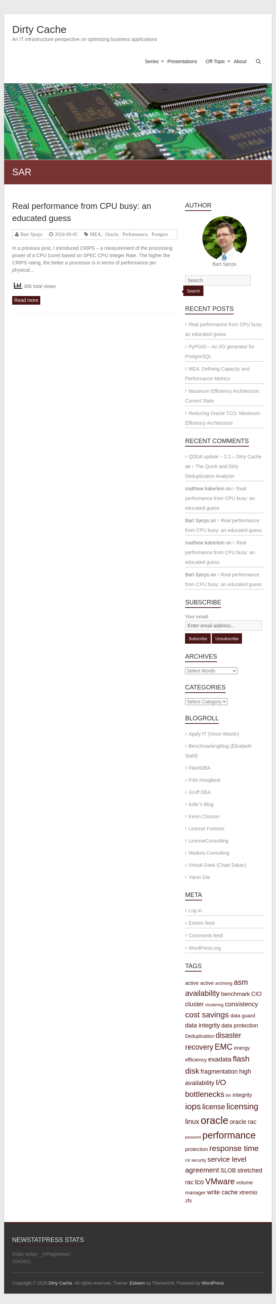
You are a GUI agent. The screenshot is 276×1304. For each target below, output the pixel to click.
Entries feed (202, 923)
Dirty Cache (39, 29)
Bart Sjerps (31, 234)
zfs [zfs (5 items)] (188, 1200)
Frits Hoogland (204, 780)
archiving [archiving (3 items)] (224, 983)
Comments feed (206, 935)
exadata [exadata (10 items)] (219, 1059)
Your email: (197, 616)
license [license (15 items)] (213, 1107)
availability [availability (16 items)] (202, 993)
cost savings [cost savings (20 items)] (207, 1014)
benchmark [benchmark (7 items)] (235, 994)
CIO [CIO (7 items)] (256, 994)
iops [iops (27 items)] (193, 1106)
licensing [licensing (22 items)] (242, 1106)
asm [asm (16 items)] (241, 982)
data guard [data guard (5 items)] (242, 1015)
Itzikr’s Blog (201, 804)
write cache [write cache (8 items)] (222, 1192)
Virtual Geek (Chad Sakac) (217, 865)
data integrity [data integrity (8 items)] (202, 1025)
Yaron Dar (199, 877)
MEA (95, 234)
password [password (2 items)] (193, 1137)
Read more (26, 300)
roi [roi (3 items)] (187, 1160)
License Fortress (206, 828)
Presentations (182, 61)
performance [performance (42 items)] (229, 1135)
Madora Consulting (209, 853)
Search (193, 291)
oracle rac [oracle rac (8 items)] (243, 1121)
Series (152, 61)
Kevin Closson (204, 816)
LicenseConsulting (208, 841)
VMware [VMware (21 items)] (220, 1181)
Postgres (160, 234)
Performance (135, 234)
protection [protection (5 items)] (196, 1149)
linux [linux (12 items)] (192, 1121)
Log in (195, 910)
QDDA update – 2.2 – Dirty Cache (225, 456)
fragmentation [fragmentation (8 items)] (219, 1071)
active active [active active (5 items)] (199, 983)
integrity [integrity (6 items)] (242, 1095)
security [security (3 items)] (198, 1160)
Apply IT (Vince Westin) (214, 734)
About (240, 61)
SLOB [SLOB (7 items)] (228, 1170)
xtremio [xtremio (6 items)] (248, 1192)
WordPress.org (205, 948)
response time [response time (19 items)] (234, 1148)
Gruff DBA (200, 792)
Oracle (111, 234)
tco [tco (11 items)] (199, 1182)
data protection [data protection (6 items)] (239, 1025)
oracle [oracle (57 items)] (214, 1120)
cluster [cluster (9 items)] (194, 1004)
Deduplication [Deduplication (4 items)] (199, 1036)
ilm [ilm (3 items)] (228, 1095)
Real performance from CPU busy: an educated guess (220, 498)
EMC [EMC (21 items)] (224, 1046)
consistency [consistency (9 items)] (241, 1004)
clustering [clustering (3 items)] (214, 1004)
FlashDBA (199, 768)
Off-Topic (215, 61)
